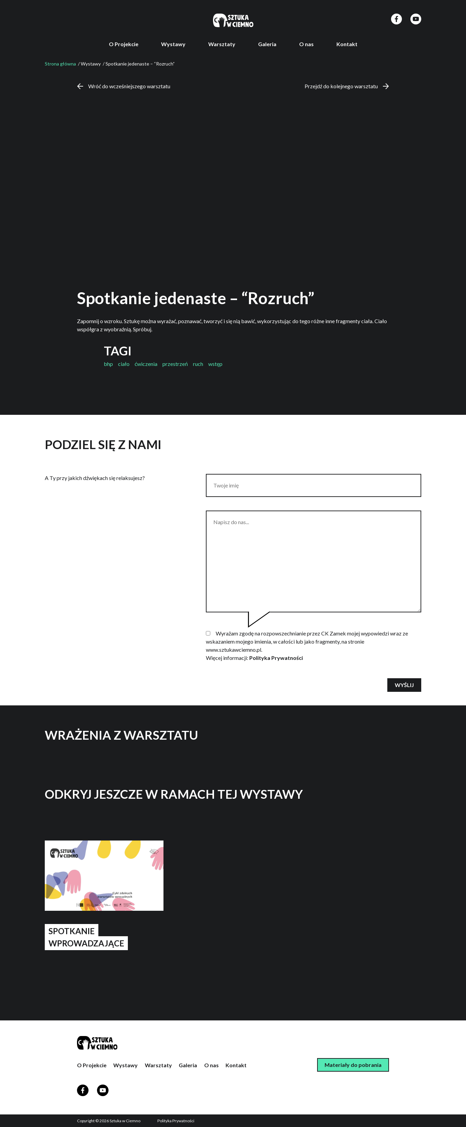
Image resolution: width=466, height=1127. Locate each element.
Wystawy (173, 44)
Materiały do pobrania (353, 1064)
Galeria (267, 44)
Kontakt (346, 44)
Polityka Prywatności (276, 657)
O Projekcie (123, 44)
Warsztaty (221, 44)
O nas (306, 44)
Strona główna (60, 64)
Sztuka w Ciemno (125, 1120)
